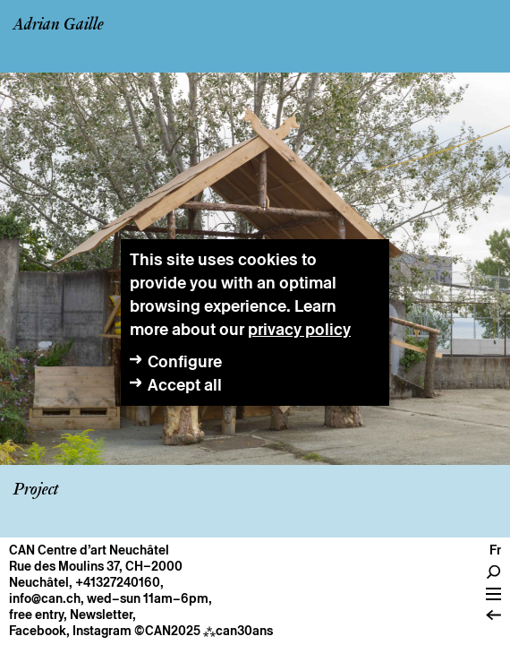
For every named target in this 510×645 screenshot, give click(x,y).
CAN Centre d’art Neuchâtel (89, 550)
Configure (185, 361)
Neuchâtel (39, 582)
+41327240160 (117, 582)
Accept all (185, 385)
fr (495, 550)
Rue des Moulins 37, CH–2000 (96, 566)
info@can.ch (45, 598)
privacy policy (299, 329)
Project (35, 490)
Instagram (102, 631)
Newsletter (101, 615)
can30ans (238, 631)
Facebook (37, 631)
